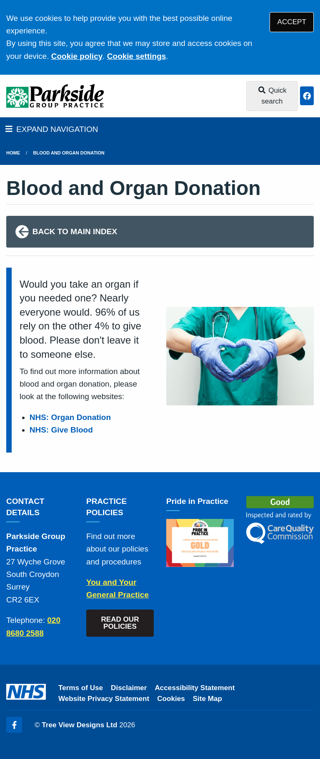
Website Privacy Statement (103, 699)
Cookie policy (77, 56)
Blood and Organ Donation (69, 152)
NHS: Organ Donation (70, 417)
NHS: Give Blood (61, 429)
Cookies (171, 699)
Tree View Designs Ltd (79, 725)
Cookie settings (136, 56)
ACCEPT (292, 22)
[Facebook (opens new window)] (14, 725)
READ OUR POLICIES (120, 622)
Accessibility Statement (195, 688)
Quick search (272, 95)
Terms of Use (80, 688)
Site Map (207, 699)
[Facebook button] (307, 95)
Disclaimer (129, 688)
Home (13, 152)
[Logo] (55, 96)
